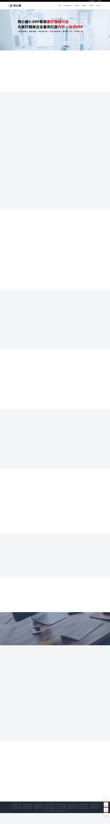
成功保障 (84, 5)
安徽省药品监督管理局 (50, 819)
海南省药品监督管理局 (39, 819)
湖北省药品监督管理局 (83, 817)
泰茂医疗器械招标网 (94, 819)
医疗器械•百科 (92, 0)
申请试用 (106, 799)
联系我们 (99, 0)
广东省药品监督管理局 (50, 814)
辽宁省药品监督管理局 (83, 814)
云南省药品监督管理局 (61, 817)
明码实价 (77, 5)
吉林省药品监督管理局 (95, 814)
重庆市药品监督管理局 (27, 819)
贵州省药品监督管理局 (50, 817)
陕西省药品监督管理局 (39, 817)
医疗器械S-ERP (67, 5)
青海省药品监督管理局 (16, 819)
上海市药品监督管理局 (38, 814)
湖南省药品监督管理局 (72, 817)
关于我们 (98, 5)
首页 (60, 5)
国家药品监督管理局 (16, 814)
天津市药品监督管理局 (61, 814)
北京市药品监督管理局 (27, 814)
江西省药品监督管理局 (61, 819)
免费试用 (91, 5)
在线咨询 (106, 815)
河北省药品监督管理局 (72, 814)
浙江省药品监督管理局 (72, 819)
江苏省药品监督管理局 (83, 819)
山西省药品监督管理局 (27, 817)
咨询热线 (106, 809)
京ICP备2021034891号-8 (61, 821)
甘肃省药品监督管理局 (95, 817)
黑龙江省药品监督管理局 (15, 817)
